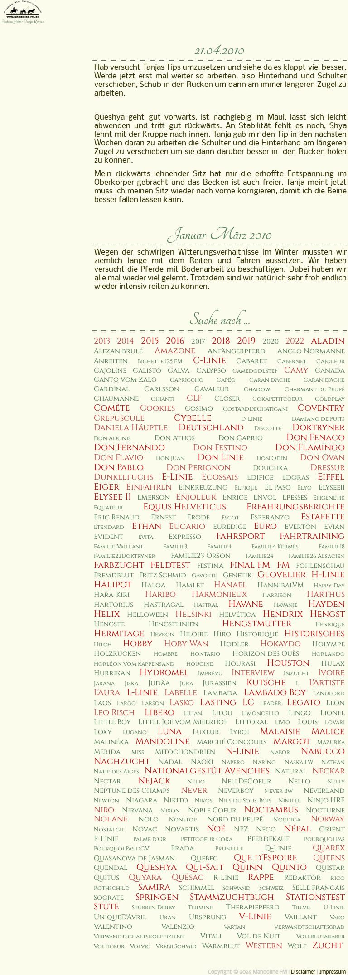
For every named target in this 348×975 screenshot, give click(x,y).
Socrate (109, 898)
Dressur (327, 467)
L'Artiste (327, 682)
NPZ (241, 829)
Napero (233, 762)
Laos (102, 703)
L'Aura (107, 692)
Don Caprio (240, 438)
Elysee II (112, 497)
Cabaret (251, 361)
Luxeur (206, 732)
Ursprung (207, 917)
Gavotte (204, 576)
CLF (194, 398)
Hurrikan (112, 673)
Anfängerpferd (237, 351)
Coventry (321, 408)
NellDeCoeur (246, 781)
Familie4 (219, 547)
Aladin (328, 341)
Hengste (109, 624)
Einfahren (149, 487)
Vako (337, 918)
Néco (266, 829)
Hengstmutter (256, 623)
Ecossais (220, 477)
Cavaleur (211, 389)
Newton (106, 801)
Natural (291, 771)
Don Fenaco (315, 437)
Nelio (196, 782)
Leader (270, 703)
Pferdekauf (268, 839)
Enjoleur (196, 497)
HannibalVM (280, 585)
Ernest (163, 517)
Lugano (135, 732)
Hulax (333, 663)
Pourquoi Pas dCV (121, 849)
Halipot (112, 585)
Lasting (218, 702)
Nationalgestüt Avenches (207, 771)
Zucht (327, 945)
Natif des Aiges (116, 772)
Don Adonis (112, 438)
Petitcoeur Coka (206, 839)
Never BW (278, 791)
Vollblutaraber (320, 937)
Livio (282, 722)
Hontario (205, 654)
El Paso (278, 487)
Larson (153, 703)
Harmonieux (219, 594)
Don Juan (170, 458)
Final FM (250, 565)
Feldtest (170, 565)
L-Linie (142, 692)
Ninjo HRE (326, 800)
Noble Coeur (212, 810)
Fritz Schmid (162, 575)
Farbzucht (119, 565)
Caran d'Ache (269, 380)
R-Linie (225, 878)
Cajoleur (330, 361)
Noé (216, 829)
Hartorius (113, 605)
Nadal (170, 762)
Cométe (112, 408)
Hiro (222, 634)
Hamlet (190, 585)
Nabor (280, 752)
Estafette (323, 517)
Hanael (230, 585)
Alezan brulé (118, 351)
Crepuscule (119, 418)
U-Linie (334, 908)
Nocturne (325, 810)
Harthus (326, 594)
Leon (335, 703)
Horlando (328, 654)
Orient (332, 829)
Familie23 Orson (201, 556)
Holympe (328, 644)
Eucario (187, 526)
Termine (200, 908)
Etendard (109, 527)
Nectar (107, 781)
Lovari (335, 722)
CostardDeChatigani (255, 409)
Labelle (180, 692)
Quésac (188, 877)
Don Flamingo (310, 447)
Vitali (211, 936)
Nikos (204, 801)
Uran (168, 918)
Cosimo (199, 408)
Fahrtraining (312, 536)
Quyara (145, 877)
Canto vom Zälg (125, 379)
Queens (329, 858)
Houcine (199, 664)
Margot (291, 741)
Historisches (314, 633)
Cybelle (193, 418)
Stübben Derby (153, 908)
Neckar (328, 771)
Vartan (234, 927)
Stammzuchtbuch (232, 897)
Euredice (229, 527)
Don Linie (221, 457)
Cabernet (291, 361)
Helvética (237, 615)
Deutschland (211, 427)
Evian (334, 527)
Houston (288, 663)
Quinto (289, 867)
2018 (221, 341)
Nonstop (183, 820)
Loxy (103, 732)
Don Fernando (129, 447)
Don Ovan (322, 457)
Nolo (148, 819)
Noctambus (271, 810)
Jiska (131, 683)
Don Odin (271, 458)
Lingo (300, 713)
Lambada (220, 693)
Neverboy (236, 791)
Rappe (261, 877)
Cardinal (112, 389)
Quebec (204, 858)
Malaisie (280, 731)
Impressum (332, 972)
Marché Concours (231, 742)
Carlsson (161, 389)
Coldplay (330, 399)
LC (248, 702)
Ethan (146, 526)
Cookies (157, 408)
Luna (170, 731)
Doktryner (318, 427)
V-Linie (255, 916)
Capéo (226, 380)
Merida (107, 752)
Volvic (140, 947)
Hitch (102, 644)
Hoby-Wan (186, 643)
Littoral (251, 722)
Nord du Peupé (235, 819)
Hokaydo (280, 643)
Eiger (106, 487)
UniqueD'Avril (120, 917)
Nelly (336, 782)
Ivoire (331, 672)
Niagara (141, 800)
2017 (198, 341)
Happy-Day (329, 586)
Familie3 (175, 547)
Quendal (110, 868)
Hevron (162, 635)
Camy (296, 370)
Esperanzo (270, 517)
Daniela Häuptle (131, 427)
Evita (145, 537)
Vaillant (301, 917)
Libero (159, 712)
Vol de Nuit (258, 936)
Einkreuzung (203, 487)
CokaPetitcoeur (277, 399)
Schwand (236, 888)
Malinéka (111, 742)
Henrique (330, 625)
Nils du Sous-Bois (245, 801)
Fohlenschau (320, 566)
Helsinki (193, 614)
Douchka (270, 468)
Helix (107, 614)
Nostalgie (109, 830)
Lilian (193, 713)
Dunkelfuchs (123, 477)
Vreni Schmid (176, 947)
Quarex (329, 848)
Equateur (108, 508)
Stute (106, 907)
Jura (186, 683)
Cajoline (110, 370)
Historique (257, 634)
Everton (300, 527)
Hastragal (164, 605)
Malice (328, 731)
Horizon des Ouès (265, 653)
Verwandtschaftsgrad (309, 927)
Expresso (185, 537)
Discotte (267, 428)
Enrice (234, 497)
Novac (144, 829)
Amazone (175, 350)
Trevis (301, 908)
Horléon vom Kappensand (134, 664)
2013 (102, 341)
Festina (210, 566)
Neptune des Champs (132, 791)
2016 (175, 341)
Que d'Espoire (265, 858)
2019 (246, 341)
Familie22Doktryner (124, 556)
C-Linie (209, 360)
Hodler (234, 644)
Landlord (329, 693)
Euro (265, 526)
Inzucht (296, 673)
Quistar (330, 868)
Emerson (153, 497)
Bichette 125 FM (160, 361)
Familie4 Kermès (275, 547)
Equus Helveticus (184, 507)
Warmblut (221, 946)
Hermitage (119, 633)
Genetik (237, 575)
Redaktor (302, 878)
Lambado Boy (275, 692)
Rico (337, 878)
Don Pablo (119, 467)
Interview (253, 672)
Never (194, 790)
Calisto (147, 370)
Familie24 (259, 556)
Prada (182, 848)
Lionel (332, 713)
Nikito (176, 800)
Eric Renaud (117, 517)
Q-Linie (278, 848)
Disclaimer (303, 972)
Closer (227, 398)
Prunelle (229, 849)
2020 (270, 341)
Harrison (276, 595)
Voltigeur (109, 947)
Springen (157, 897)
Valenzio (177, 927)
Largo (126, 703)
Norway (328, 819)
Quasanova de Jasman (134, 858)
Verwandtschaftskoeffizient (139, 937)
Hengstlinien (173, 624)
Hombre (166, 654)
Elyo (305, 488)
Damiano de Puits (318, 419)
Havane (245, 604)
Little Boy (112, 722)
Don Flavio (118, 457)
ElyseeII (332, 487)
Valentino (113, 927)
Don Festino (220, 447)
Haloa (153, 585)
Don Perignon (198, 467)
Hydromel (164, 672)
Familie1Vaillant (118, 547)
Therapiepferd (253, 907)
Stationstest (315, 897)
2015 (150, 341)
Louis (308, 722)
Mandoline (162, 741)
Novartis (182, 829)
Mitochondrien (185, 752)
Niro (104, 810)
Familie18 (332, 547)
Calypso (211, 370)
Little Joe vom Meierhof (182, 722)
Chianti (162, 399)
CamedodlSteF (255, 371)
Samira (154, 887)
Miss (137, 752)
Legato (303, 702)
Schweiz (271, 888)
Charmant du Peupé (315, 390)
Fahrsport (240, 536)
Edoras (295, 477)
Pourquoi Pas (324, 839)
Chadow (257, 390)
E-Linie (177, 477)
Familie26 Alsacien (317, 556)
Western (264, 945)
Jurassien (220, 683)
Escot (230, 518)
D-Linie (251, 419)
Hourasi (240, 663)
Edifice (260, 477)
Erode (198, 517)
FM (283, 565)
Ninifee (289, 801)
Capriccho (186, 380)
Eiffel (331, 477)
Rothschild (112, 888)
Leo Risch (114, 712)
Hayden (326, 604)
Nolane (111, 819)
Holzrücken (117, 653)
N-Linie (242, 751)
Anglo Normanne (311, 351)
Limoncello (260, 713)
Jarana (104, 683)
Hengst (327, 614)
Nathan (333, 762)
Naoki (202, 762)
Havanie (286, 605)
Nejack (154, 781)
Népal (297, 829)
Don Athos (175, 438)
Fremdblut (114, 575)
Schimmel (196, 888)
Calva (178, 370)
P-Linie (106, 839)
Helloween (147, 615)
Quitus (106, 878)
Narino (264, 762)
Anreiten (111, 361)
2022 (294, 341)
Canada (330, 370)
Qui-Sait (205, 867)
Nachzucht (122, 761)
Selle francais (318, 888)
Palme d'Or (149, 839)
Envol (264, 497)
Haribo (160, 594)
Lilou (222, 713)
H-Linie (328, 575)
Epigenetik (329, 498)
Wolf (297, 946)
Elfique (246, 488)
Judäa (159, 683)
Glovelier (281, 575)
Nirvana (137, 810)
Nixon (170, 811)
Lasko (181, 702)
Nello (299, 781)
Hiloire (194, 634)
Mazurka (331, 742)
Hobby (138, 643)
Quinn (247, 867)
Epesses (294, 497)
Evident (108, 537)
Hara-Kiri (112, 595)
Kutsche (266, 682)
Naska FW (299, 762)
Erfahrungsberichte (295, 507)
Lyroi (239, 732)
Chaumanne (116, 398)
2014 (125, 341)
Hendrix (283, 614)
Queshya (156, 867)
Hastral (206, 605)
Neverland (324, 791)
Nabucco (323, 751)
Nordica (286, 820)
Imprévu (210, 673)
